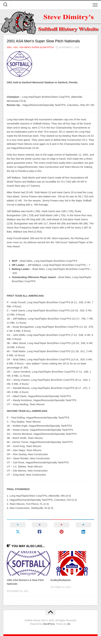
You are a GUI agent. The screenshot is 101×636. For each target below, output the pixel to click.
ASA (15, 47)
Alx (68, 624)
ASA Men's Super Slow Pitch (36, 47)
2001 (9, 47)
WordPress (49, 624)
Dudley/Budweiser (61, 580)
